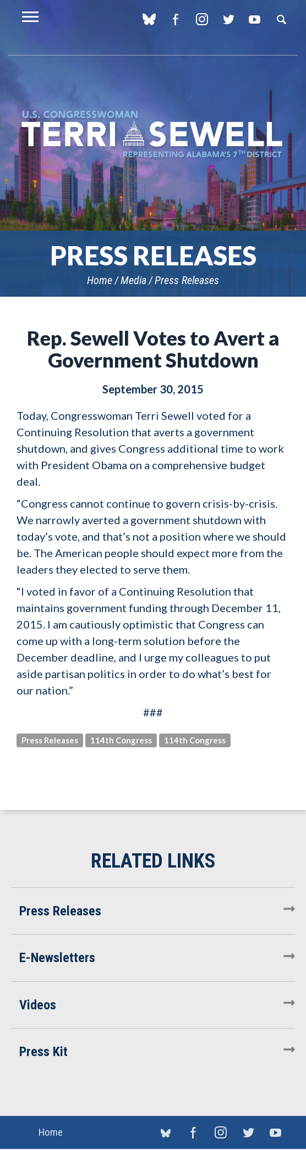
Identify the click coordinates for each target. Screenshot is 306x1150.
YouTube (254, 19)
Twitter (228, 19)
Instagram (202, 19)
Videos (37, 1005)
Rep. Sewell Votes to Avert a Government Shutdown (153, 349)
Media (133, 280)
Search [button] (281, 19)
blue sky (149, 19)
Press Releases (187, 280)
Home (99, 280)
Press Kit (43, 1051)
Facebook (175, 19)
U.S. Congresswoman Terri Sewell (153, 134)
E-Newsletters (57, 957)
